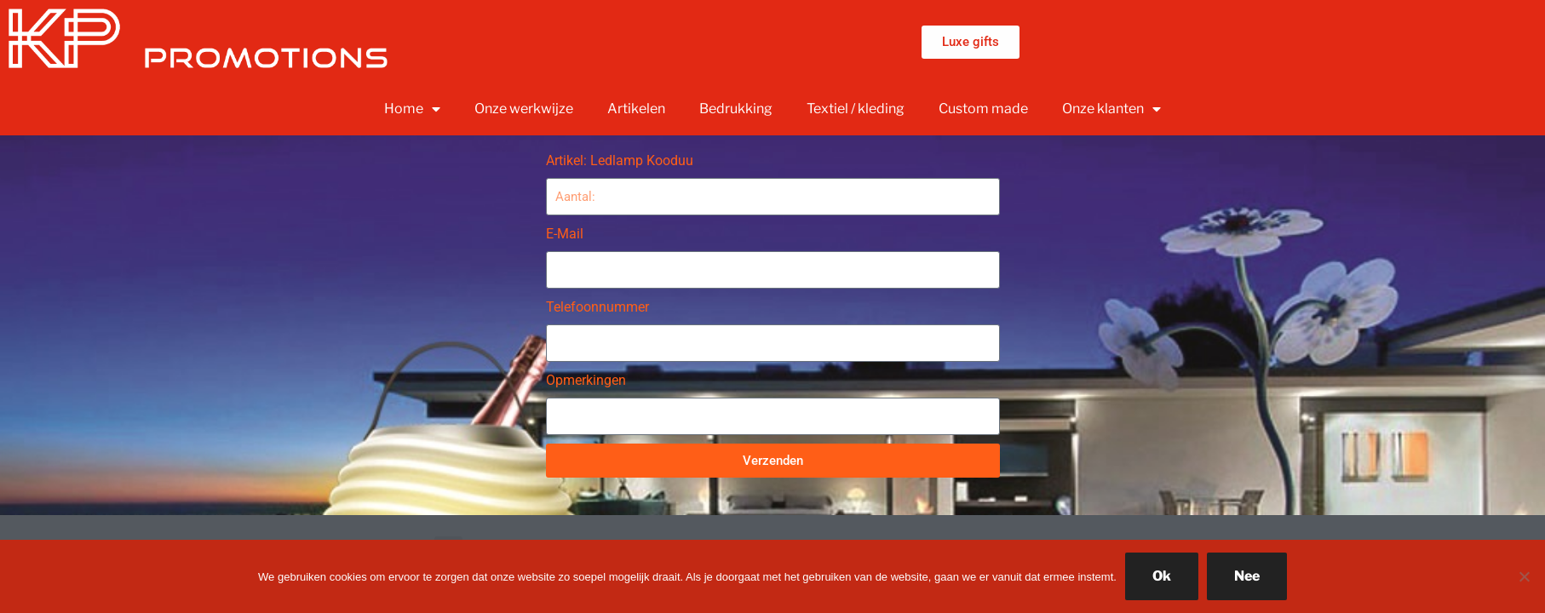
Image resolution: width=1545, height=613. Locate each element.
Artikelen (636, 108)
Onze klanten (1111, 109)
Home (412, 109)
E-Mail (564, 234)
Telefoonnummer (597, 307)
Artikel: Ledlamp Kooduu (619, 160)
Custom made (983, 108)
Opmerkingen (586, 380)
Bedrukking (735, 108)
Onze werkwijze (523, 108)
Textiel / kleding (856, 108)
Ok (1161, 576)
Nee (1247, 576)
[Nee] (1523, 576)
